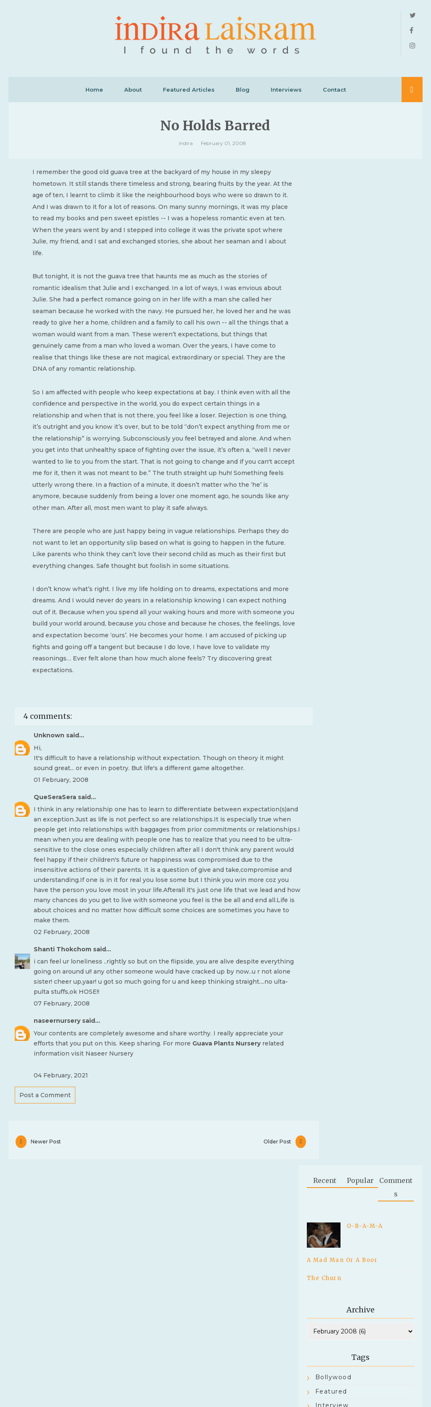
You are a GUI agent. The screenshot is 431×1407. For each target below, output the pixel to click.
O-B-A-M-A (365, 234)
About (133, 93)
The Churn (324, 286)
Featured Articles (189, 93)
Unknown (49, 828)
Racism (328, 456)
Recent (324, 189)
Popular (360, 189)
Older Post (248, 1247)
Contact (334, 93)
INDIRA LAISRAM (207, 1388)
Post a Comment (45, 1198)
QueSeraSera (55, 889)
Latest (326, 428)
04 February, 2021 (61, 1178)
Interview (332, 413)
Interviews (286, 93)
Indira (186, 148)
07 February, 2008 (62, 1106)
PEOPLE (330, 442)
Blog (243, 93)
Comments (395, 195)
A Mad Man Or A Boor (342, 268)
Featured (331, 400)
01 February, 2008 (61, 872)
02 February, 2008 (62, 1035)
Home (94, 93)
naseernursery (57, 1123)
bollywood (333, 385)
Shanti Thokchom (62, 1052)
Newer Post (46, 1247)
